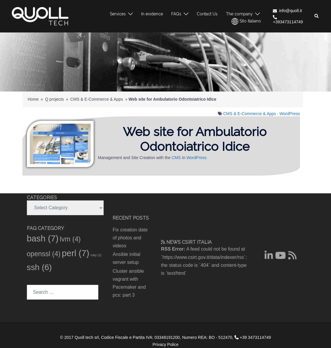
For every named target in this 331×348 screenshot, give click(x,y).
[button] (316, 16)
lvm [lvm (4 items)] (70, 239)
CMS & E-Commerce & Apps (96, 99)
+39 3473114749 (252, 337)
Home (33, 99)
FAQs (176, 14)
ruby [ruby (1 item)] (96, 255)
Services (118, 14)
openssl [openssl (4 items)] (44, 254)
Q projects (54, 99)
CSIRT (189, 242)
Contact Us (207, 14)
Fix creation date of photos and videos (130, 237)
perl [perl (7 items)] (75, 253)
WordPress (290, 113)
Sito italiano (246, 21)
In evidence (152, 14)
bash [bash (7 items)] (43, 238)
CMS (176, 157)
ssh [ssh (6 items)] (39, 267)
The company (239, 14)
